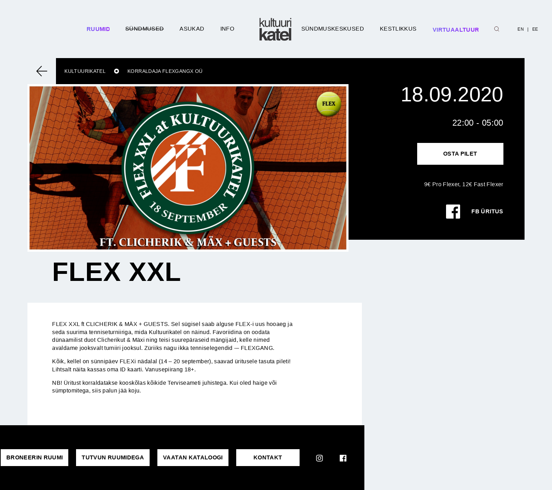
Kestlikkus (398, 29)
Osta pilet (460, 154)
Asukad (192, 29)
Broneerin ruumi (34, 457)
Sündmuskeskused (332, 29)
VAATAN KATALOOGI (193, 457)
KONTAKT (267, 457)
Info (227, 29)
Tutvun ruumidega (113, 457)
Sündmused (144, 29)
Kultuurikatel (85, 71)
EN (521, 29)
